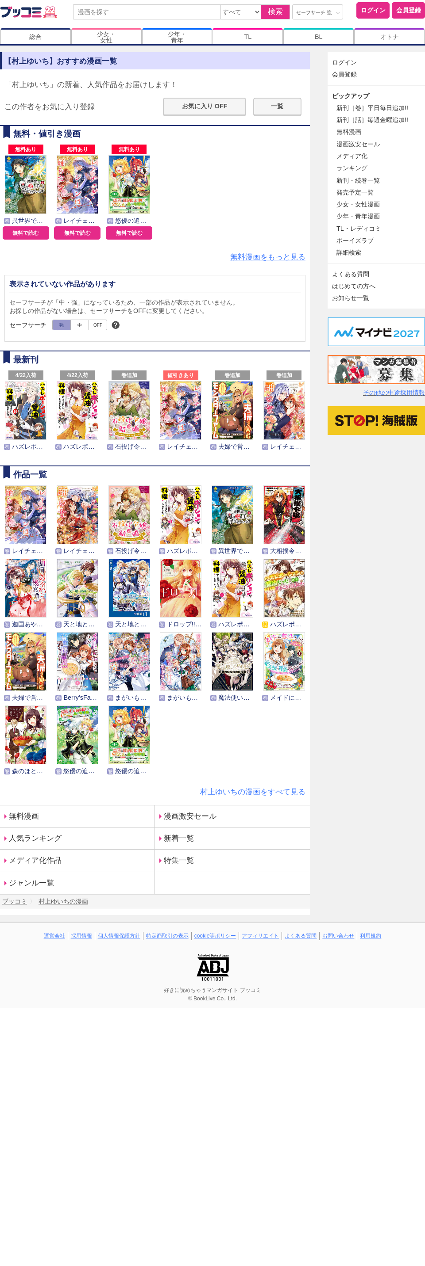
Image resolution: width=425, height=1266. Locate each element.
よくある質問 (350, 274)
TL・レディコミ (358, 228)
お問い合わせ (338, 936)
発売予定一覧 (355, 192)
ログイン (373, 10)
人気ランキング (35, 838)
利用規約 (370, 936)
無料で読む (25, 233)
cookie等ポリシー (215, 936)
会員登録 (408, 10)
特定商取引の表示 (167, 936)
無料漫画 (24, 816)
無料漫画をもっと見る (267, 257)
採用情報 (81, 936)
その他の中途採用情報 (394, 392)
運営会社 (54, 936)
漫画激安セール (190, 816)
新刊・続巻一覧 (358, 180)
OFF (97, 325)
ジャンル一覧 (31, 883)
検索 (275, 12)
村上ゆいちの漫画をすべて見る (252, 792)
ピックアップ (350, 95)
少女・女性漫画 (358, 204)
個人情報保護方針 (119, 936)
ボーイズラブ (355, 240)
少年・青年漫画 (358, 216)
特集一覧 (179, 860)
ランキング (351, 168)
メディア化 (351, 156)
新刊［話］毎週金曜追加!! (372, 119)
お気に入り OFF (205, 106)
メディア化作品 (35, 860)
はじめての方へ (353, 286)
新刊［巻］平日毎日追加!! (372, 107)
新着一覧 (179, 838)
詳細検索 (348, 252)
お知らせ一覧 (350, 297)
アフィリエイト (260, 936)
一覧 (277, 106)
